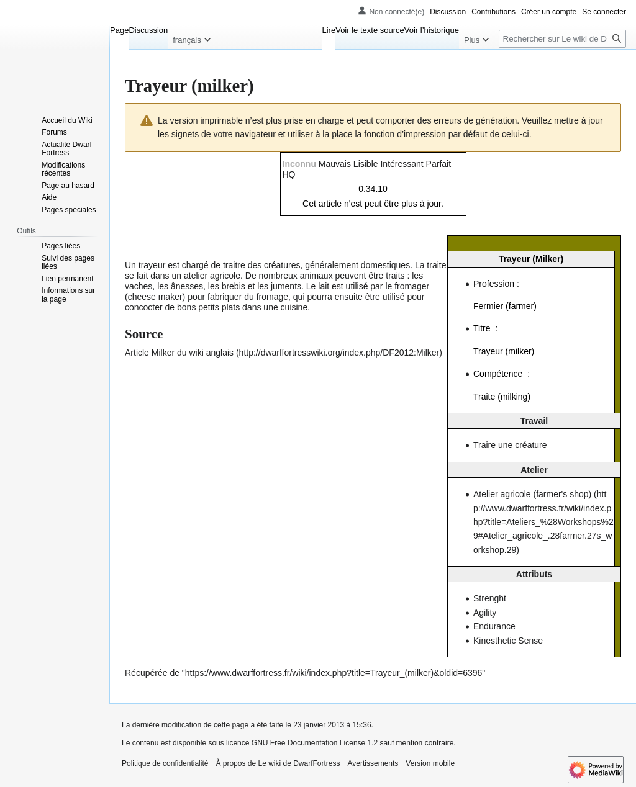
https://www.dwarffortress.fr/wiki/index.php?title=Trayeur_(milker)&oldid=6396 (334, 673)
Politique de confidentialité (165, 763)
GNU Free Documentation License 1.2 (315, 743)
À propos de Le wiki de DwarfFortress (278, 763)
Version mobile (430, 763)
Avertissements (373, 763)
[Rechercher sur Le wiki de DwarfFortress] (562, 39)
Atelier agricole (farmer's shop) (532, 494)
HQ (289, 174)
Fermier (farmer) (505, 306)
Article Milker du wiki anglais (179, 353)
